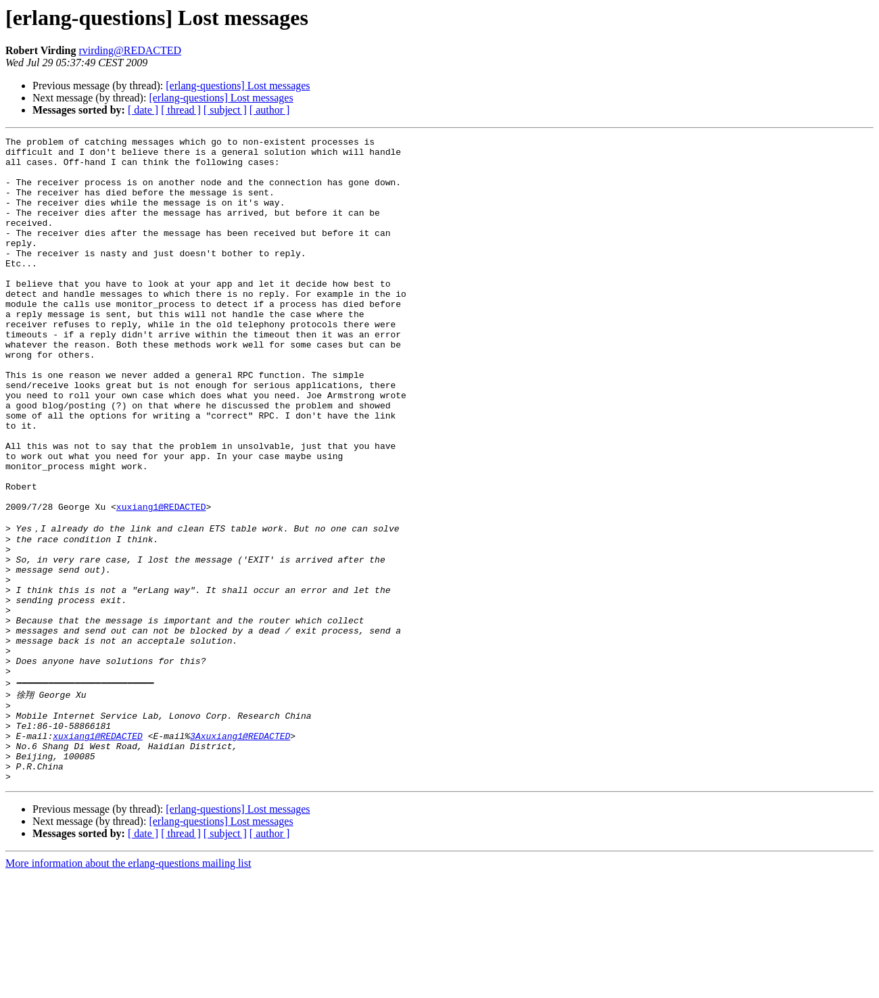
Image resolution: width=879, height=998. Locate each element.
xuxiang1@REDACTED (161, 581)
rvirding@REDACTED (129, 50)
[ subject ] (225, 110)
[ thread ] (181, 110)
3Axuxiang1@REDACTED (240, 851)
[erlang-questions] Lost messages (238, 85)
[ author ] (270, 110)
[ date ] (143, 110)
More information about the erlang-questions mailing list (128, 986)
